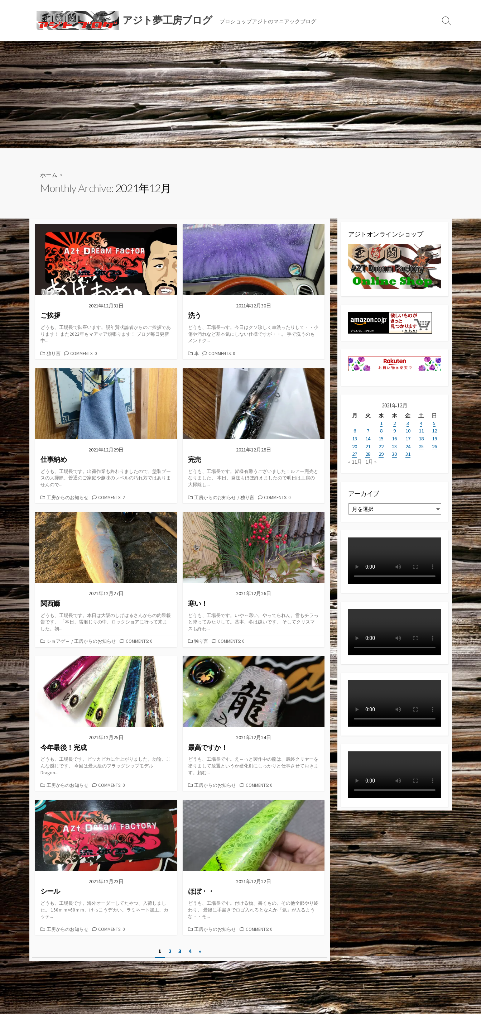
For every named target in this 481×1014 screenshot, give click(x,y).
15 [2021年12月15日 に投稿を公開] (381, 438)
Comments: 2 (111, 497)
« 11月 (355, 460)
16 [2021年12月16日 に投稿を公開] (394, 438)
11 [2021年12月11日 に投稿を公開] (421, 430)
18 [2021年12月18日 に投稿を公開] (421, 438)
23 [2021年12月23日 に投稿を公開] (394, 445)
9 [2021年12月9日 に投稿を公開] (394, 430)
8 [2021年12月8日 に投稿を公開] (381, 430)
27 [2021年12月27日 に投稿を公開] (354, 453)
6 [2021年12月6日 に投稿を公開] (354, 430)
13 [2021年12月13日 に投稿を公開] (354, 438)
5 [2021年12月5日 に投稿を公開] (434, 423)
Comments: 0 (83, 353)
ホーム (48, 174)
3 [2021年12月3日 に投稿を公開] (408, 423)
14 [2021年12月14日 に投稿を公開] (367, 438)
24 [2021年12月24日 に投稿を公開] (407, 445)
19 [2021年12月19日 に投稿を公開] (434, 438)
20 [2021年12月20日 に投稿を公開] (354, 445)
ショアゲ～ (58, 641)
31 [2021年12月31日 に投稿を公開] (407, 453)
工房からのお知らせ (67, 497)
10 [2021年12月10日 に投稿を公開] (407, 430)
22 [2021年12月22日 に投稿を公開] (381, 445)
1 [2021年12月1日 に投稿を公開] (381, 423)
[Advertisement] (241, 94)
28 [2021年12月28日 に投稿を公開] (367, 453)
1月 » (370, 460)
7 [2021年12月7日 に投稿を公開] (368, 430)
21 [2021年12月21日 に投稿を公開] (367, 445)
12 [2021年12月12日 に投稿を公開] (434, 430)
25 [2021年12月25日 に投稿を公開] (421, 445)
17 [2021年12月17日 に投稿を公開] (407, 438)
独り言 (54, 353)
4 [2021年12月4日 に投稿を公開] (421, 423)
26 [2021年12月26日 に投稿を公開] (434, 445)
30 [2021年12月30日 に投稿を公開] (394, 453)
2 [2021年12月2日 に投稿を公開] (394, 423)
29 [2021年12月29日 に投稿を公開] (381, 453)
